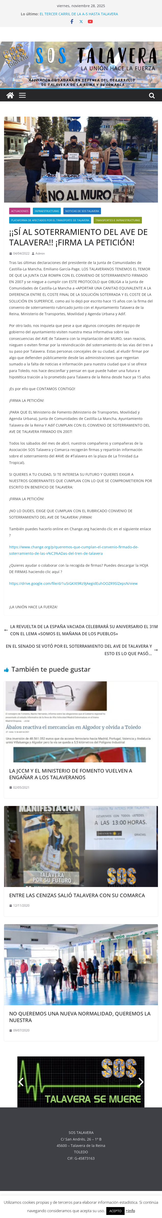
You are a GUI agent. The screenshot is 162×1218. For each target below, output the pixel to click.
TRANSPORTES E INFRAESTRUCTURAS (118, 220)
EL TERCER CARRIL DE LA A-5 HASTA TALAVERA (79, 13)
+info (130, 1210)
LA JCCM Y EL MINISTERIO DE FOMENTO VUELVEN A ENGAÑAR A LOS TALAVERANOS (70, 774)
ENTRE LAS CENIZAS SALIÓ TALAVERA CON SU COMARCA (77, 895)
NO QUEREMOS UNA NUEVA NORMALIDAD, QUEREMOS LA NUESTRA (80, 1017)
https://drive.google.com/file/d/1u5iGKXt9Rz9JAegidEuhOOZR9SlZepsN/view (73, 583)
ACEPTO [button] (115, 1211)
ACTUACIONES (19, 211)
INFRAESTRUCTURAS (47, 211)
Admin (40, 253)
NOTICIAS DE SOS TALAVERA (82, 211)
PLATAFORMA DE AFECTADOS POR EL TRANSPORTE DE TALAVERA (50, 220)
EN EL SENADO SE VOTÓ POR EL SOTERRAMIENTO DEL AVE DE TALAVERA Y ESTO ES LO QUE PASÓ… (82, 649)
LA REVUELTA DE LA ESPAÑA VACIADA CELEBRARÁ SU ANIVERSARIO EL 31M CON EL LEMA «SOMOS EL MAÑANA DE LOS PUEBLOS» (81, 630)
